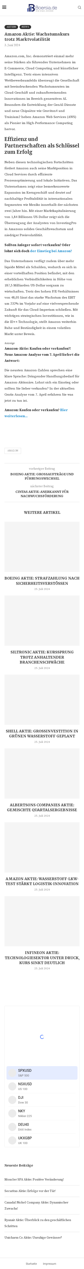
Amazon (12, 450)
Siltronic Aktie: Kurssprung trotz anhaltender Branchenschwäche (42, 657)
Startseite (31, 1264)
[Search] (79, 8)
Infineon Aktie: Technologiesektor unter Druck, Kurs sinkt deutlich (42, 957)
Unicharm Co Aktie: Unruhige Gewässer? (33, 1238)
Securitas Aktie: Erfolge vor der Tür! (30, 1191)
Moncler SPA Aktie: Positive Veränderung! (34, 1180)
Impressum (49, 1264)
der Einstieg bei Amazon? (51, 251)
